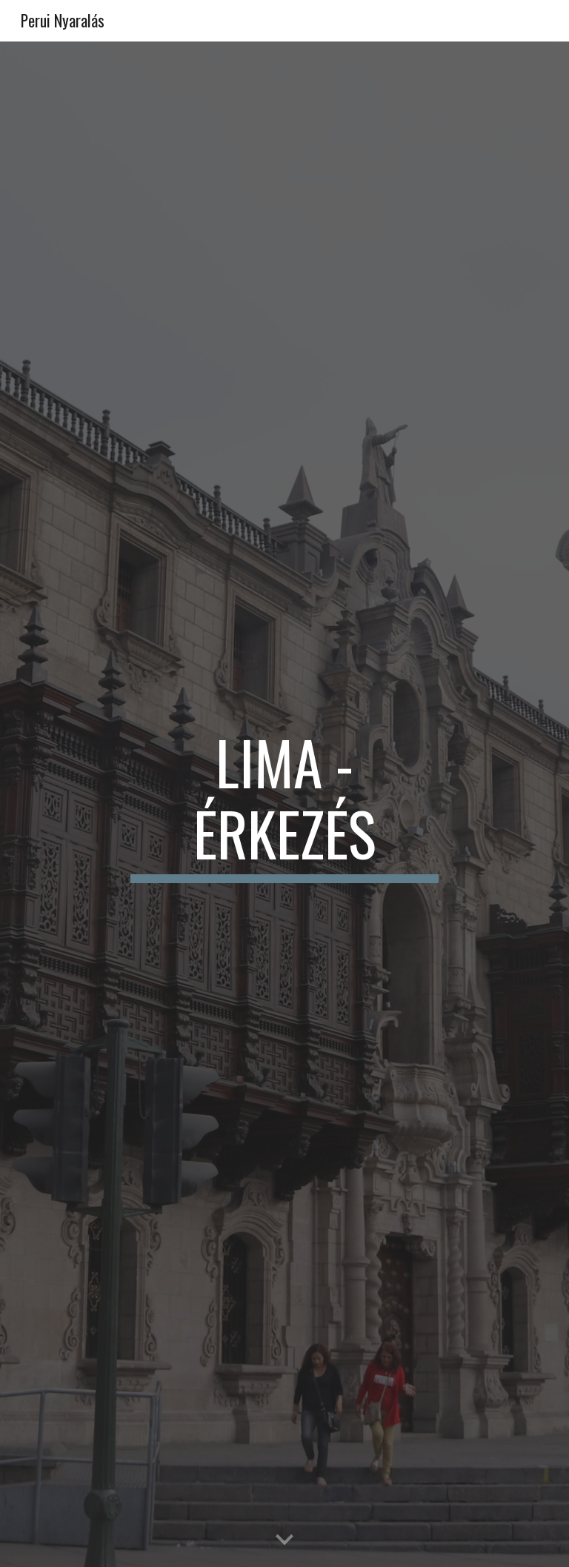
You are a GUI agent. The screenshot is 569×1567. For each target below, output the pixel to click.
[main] (284, 804)
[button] (284, 1540)
